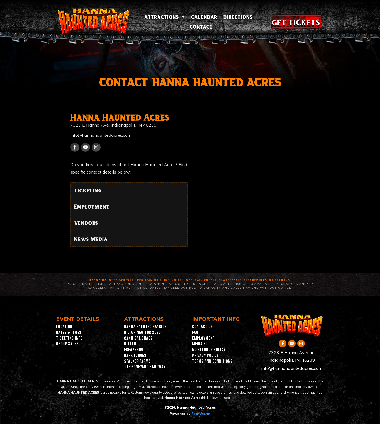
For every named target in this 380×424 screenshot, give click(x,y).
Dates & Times (68, 332)
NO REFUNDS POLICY (209, 350)
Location (64, 327)
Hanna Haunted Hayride (145, 327)
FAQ (195, 332)
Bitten (130, 344)
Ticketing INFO (69, 338)
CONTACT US (202, 327)
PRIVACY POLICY (205, 355)
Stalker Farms (137, 361)
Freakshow (134, 350)
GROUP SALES (67, 344)
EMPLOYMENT (203, 338)
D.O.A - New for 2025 (142, 332)
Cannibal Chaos (138, 338)
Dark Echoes (135, 355)
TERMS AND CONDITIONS (212, 361)
